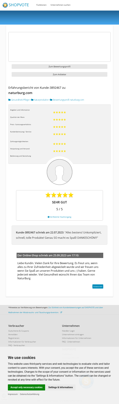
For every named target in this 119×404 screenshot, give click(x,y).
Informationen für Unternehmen (76, 338)
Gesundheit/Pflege (18, 99)
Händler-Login (68, 330)
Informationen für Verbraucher (22, 341)
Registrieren (13, 338)
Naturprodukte (39, 99)
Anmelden (13, 334)
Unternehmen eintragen (73, 334)
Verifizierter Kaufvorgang (59, 217)
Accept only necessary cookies (27, 387)
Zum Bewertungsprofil (59, 66)
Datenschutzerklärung (29, 394)
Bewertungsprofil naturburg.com (66, 99)
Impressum (13, 394)
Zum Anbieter (59, 74)
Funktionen (41, 4)
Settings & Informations (60, 387)
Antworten (97, 286)
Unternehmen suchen (60, 4)
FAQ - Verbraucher (16, 345)
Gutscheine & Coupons (18, 330)
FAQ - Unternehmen (71, 341)
